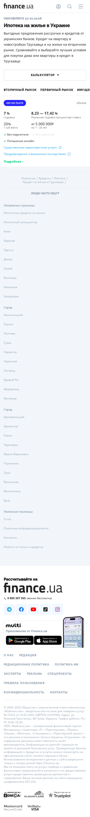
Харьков (9, 241)
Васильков (11, 482)
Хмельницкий (13, 315)
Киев (7, 231)
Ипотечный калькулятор (20, 222)
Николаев (10, 287)
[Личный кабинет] (58, 6)
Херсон (8, 324)
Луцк (7, 473)
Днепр (8, 259)
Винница (10, 278)
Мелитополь (12, 491)
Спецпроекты (60, 673)
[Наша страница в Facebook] (21, 609)
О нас (7, 519)
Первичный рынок (56, 90)
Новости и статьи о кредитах (23, 547)
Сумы (7, 343)
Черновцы (11, 445)
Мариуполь (11, 389)
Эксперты (12, 673)
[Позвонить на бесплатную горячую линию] (45, 598)
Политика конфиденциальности (26, 528)
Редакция (28, 655)
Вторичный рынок (20, 90)
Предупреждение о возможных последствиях (37, 154)
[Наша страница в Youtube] (33, 609)
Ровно (8, 435)
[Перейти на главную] (18, 6)
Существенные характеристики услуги (32, 147)
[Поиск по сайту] (69, 6)
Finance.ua (28, 178)
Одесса (8, 250)
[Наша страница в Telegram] (9, 609)
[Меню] (80, 6)
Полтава (9, 333)
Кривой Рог (11, 380)
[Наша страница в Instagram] (57, 609)
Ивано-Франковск (16, 454)
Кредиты (45, 178)
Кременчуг (11, 426)
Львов (8, 268)
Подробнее (12, 161)
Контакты (10, 538)
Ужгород (9, 371)
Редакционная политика (26, 664)
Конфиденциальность (24, 692)
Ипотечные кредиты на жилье (24, 213)
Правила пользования (24, 683)
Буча (7, 500)
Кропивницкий (14, 417)
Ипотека (59, 178)
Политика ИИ (66, 664)
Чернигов (10, 361)
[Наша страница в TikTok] (45, 609)
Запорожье (11, 296)
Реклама (34, 673)
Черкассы (10, 352)
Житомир (10, 398)
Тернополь (11, 463)
